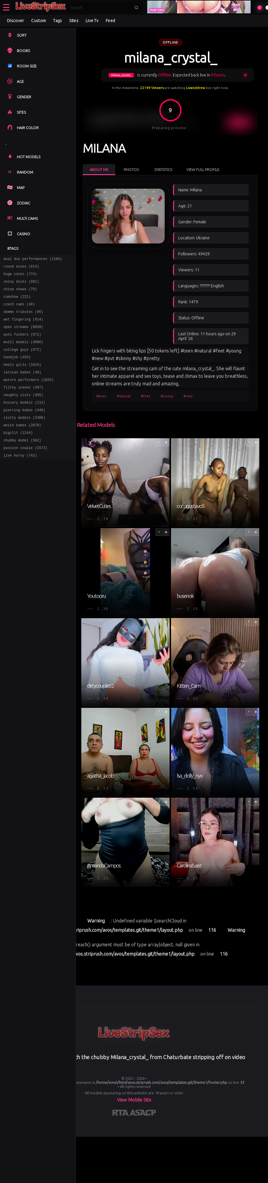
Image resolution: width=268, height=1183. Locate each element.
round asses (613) (21, 268)
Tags (57, 20)
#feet (145, 396)
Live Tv (92, 20)
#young (167, 396)
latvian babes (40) (22, 386)
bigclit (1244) (18, 453)
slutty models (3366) (24, 436)
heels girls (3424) (22, 377)
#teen (101, 396)
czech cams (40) (19, 310)
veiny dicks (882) (21, 284)
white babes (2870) (22, 445)
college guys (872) (22, 360)
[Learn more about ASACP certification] (143, 1113)
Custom (38, 20)
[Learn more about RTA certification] (121, 1113)
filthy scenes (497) (23, 402)
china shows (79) (20, 293)
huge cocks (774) (20, 276)
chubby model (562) (22, 461)
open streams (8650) (23, 335)
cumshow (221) (17, 301)
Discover (15, 20)
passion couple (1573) (25, 470)
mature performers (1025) (28, 394)
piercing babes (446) (24, 428)
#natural (123, 396)
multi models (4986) (23, 352)
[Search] (100, 7)
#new (188, 396)
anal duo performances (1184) (32, 259)
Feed (110, 20)
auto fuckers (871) (22, 343)
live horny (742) (20, 478)
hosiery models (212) (24, 419)
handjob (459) (17, 369)
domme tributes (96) (23, 318)
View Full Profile (202, 170)
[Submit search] (136, 7)
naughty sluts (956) (23, 411)
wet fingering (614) (23, 327)
